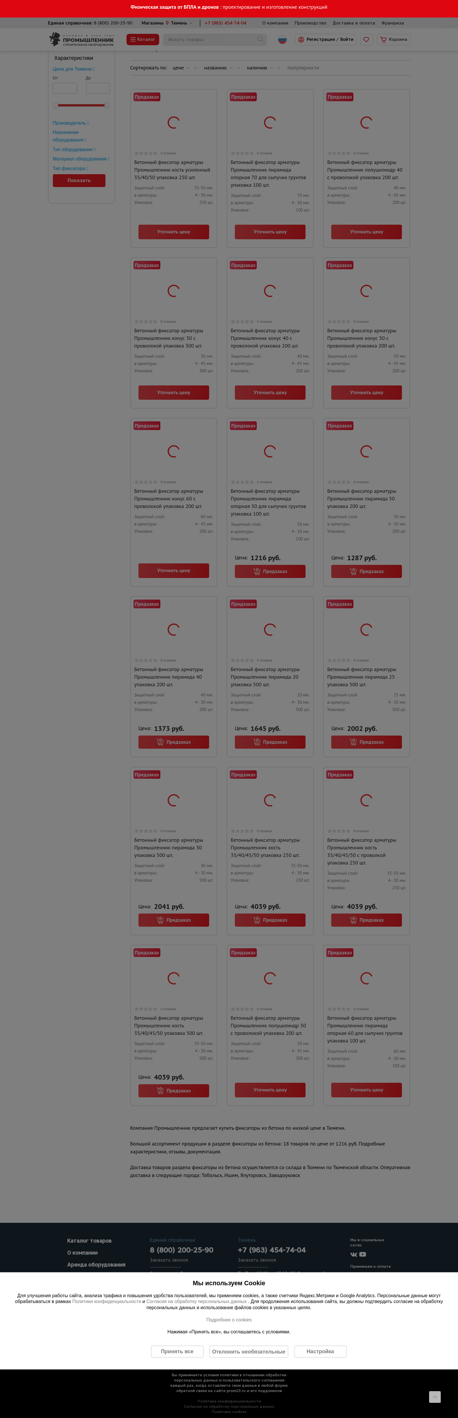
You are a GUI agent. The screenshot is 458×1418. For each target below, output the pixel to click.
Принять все (177, 1351)
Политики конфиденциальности (106, 1301)
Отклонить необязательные (248, 1351)
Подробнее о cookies (228, 1319)
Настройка (320, 1351)
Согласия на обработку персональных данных (197, 1301)
